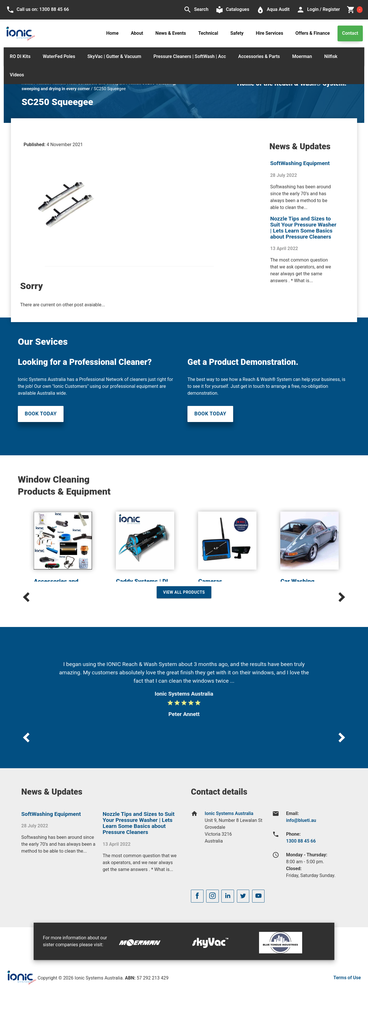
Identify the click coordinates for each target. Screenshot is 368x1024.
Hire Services (269, 33)
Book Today (41, 414)
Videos (17, 75)
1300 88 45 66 (301, 841)
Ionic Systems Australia (229, 813)
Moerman (302, 56)
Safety (237, 33)
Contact (350, 33)
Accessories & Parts (259, 56)
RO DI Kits (20, 56)
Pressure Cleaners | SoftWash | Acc (190, 56)
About (137, 33)
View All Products (184, 592)
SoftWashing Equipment (300, 163)
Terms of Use (347, 977)
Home (112, 33)
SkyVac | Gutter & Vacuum (114, 56)
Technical (208, 33)
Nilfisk (331, 56)
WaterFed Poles (59, 56)
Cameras (210, 581)
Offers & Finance (313, 33)
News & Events (171, 33)
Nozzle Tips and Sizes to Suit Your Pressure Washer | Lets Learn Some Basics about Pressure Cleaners (303, 227)
